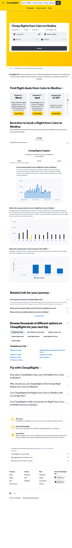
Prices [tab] (19, 161)
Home (10, 68)
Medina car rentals (16, 350)
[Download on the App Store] (59, 481)
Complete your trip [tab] (17, 332)
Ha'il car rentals (44, 357)
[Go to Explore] (3, 24)
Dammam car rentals (46, 354)
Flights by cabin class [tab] (54, 332)
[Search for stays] (3, 12)
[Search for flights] (3, 8)
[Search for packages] (3, 20)
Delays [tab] (59, 161)
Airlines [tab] (39, 161)
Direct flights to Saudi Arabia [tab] (35, 332)
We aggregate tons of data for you (40, 457)
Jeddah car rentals (15, 354)
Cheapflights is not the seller (40, 454)
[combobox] (36, 30)
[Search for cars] (3, 16)
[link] (18, 113)
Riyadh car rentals (15, 357)
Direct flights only (51, 30)
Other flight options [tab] (34, 336)
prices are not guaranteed (47, 448)
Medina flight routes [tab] (18, 336)
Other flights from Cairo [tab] (51, 336)
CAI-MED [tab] (39, 138)
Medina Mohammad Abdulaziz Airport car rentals (52, 351)
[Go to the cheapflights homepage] (14, 3)
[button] (3, 3)
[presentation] (63, 88)
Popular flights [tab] (16, 340)
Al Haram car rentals (16, 360)
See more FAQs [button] (39, 316)
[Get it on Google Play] (59, 477)
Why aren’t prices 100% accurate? (40, 461)
